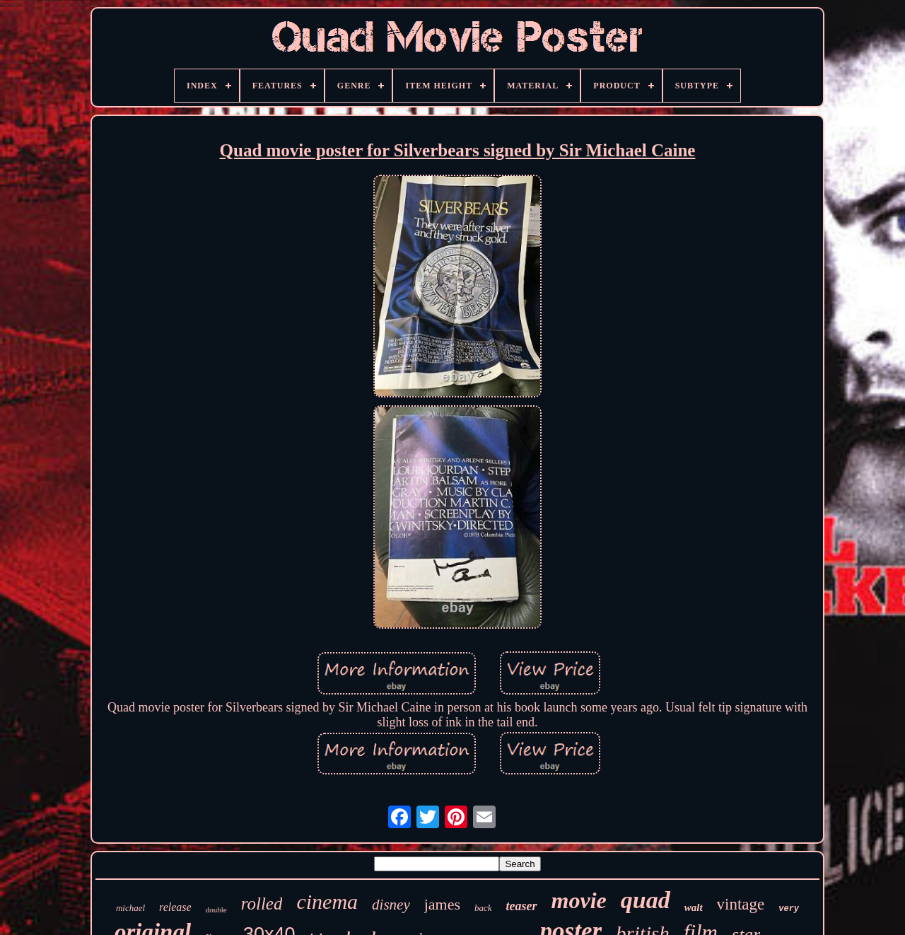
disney (391, 904)
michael (130, 907)
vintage (741, 904)
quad (645, 900)
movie (579, 900)
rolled (262, 903)
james (442, 904)
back (483, 907)
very (788, 909)
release (175, 907)
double (216, 909)
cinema (327, 901)
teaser (521, 906)
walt (693, 907)
